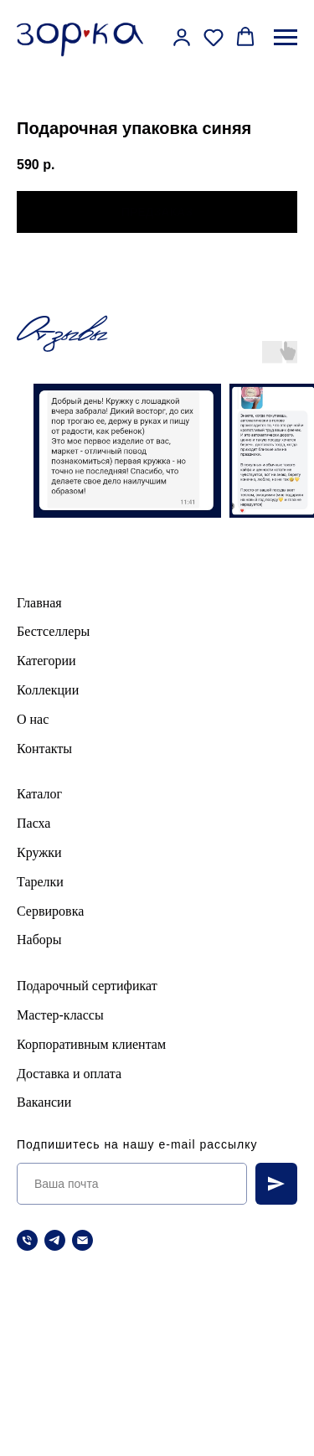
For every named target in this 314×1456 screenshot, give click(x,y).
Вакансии (44, 1102)
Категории (46, 660)
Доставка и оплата (69, 1073)
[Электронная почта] (82, 1240)
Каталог (39, 794)
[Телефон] (27, 1240)
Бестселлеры (53, 631)
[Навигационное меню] (285, 37)
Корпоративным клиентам (91, 1044)
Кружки (39, 852)
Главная (39, 603)
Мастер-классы (60, 1015)
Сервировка (50, 911)
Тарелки (40, 882)
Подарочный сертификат (87, 985)
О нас (33, 719)
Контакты (44, 748)
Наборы (39, 939)
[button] (182, 37)
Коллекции (48, 690)
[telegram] (54, 1240)
